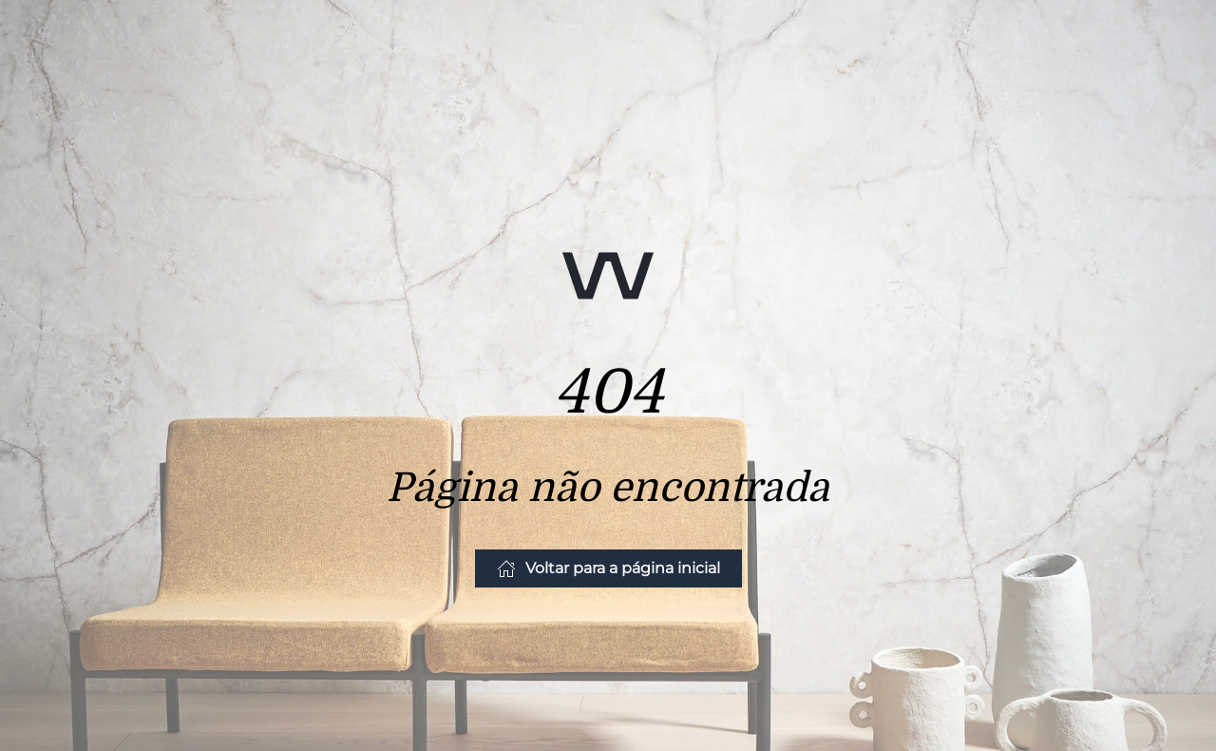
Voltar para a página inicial (608, 568)
